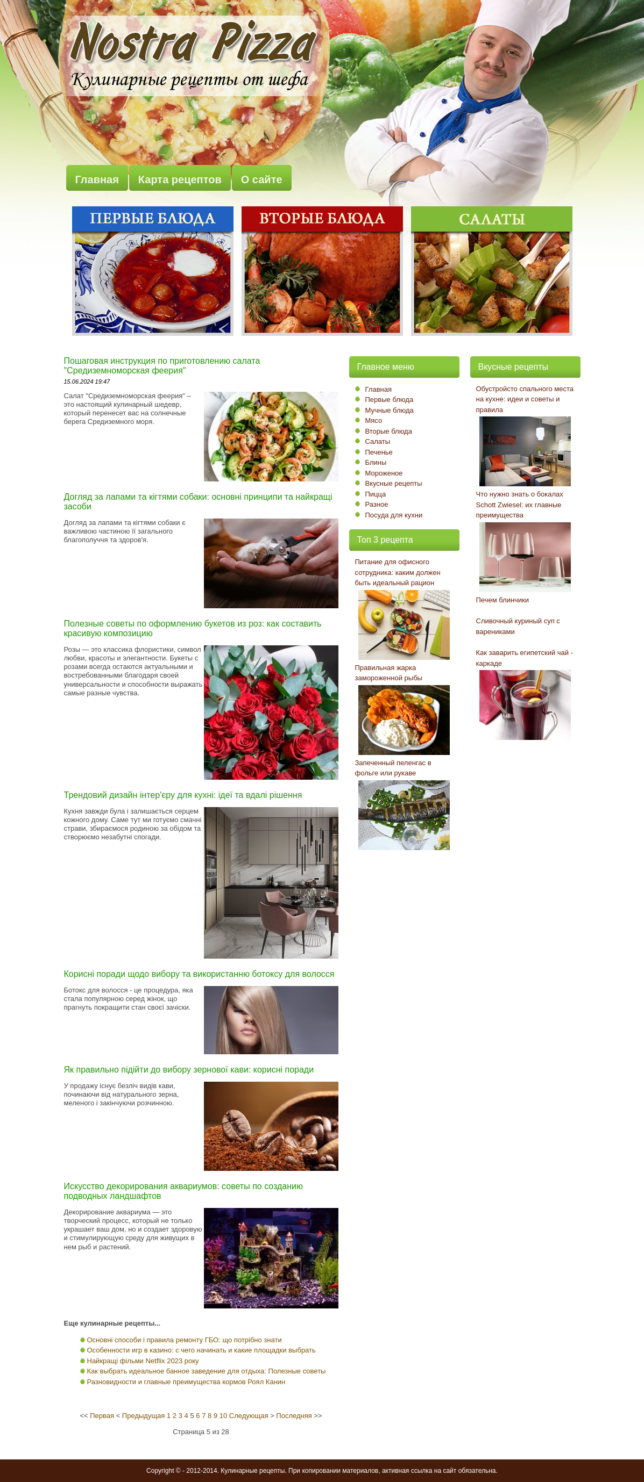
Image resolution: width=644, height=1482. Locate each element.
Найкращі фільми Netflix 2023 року (143, 1361)
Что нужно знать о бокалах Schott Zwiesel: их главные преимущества (519, 504)
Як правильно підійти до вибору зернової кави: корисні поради (189, 1069)
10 (223, 1416)
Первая (102, 1416)
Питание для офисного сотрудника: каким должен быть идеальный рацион (398, 572)
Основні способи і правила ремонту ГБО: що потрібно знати (184, 1340)
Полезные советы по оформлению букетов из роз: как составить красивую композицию (193, 628)
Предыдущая (143, 1416)
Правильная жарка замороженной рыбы (388, 673)
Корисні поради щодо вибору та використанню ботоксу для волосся (199, 974)
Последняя (294, 1416)
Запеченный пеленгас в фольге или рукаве (393, 768)
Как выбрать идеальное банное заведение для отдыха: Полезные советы (206, 1371)
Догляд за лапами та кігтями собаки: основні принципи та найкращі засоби (198, 501)
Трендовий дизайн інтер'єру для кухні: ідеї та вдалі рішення (183, 795)
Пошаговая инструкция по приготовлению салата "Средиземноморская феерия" (162, 365)
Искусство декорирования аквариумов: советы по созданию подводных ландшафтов (183, 1191)
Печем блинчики (502, 600)
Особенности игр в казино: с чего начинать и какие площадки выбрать (201, 1350)
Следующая (248, 1416)
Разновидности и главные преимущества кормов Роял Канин (186, 1382)
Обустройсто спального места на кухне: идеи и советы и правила (525, 399)
